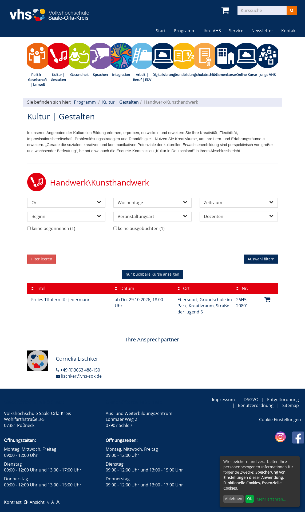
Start (161, 31)
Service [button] (236, 31)
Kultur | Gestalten (58, 77)
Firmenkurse (226, 74)
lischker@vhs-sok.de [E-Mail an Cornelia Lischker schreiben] (79, 376)
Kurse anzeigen (152, 274)
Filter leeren (41, 258)
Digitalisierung (162, 74)
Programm (85, 102)
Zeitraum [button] (239, 202)
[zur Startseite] (53, 11)
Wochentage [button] (152, 202)
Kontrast (15, 502)
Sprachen (100, 74)
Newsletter (262, 31)
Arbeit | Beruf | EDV (142, 77)
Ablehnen (233, 498)
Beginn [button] (66, 216)
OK (249, 498)
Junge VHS (267, 74)
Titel (38, 288)
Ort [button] (66, 202)
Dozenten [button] (239, 216)
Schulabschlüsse (204, 74)
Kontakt (289, 31)
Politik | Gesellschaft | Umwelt (37, 79)
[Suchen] (292, 10)
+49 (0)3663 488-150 (78, 370)
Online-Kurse (246, 74)
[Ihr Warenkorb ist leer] (226, 10)
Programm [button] (187, 30)
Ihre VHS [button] (212, 31)
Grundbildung (183, 74)
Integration (121, 74)
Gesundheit (79, 74)
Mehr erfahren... (271, 499)
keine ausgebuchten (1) (141, 228)
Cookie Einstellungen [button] (280, 419)
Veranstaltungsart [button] (152, 216)
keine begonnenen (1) (53, 228)
